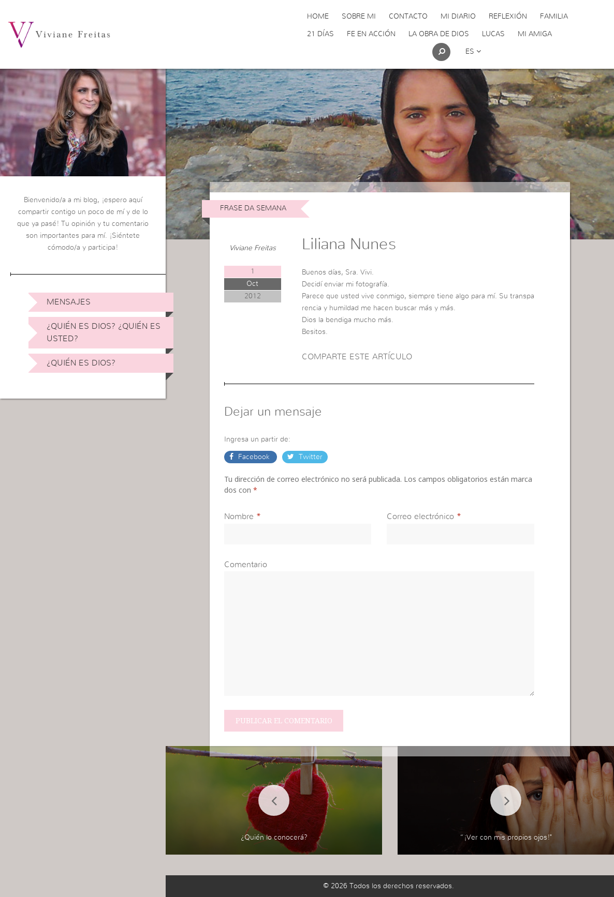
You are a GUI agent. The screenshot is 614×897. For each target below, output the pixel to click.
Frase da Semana (253, 208)
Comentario (245, 564)
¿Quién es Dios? (81, 363)
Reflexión (508, 16)
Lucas (493, 34)
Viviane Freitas (252, 248)
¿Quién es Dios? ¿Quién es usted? (103, 332)
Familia (554, 16)
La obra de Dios (438, 34)
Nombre (239, 516)
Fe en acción (371, 34)
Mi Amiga (535, 34)
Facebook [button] (254, 457)
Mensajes (69, 302)
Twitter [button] (310, 457)
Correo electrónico (420, 516)
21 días (320, 34)
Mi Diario (458, 16)
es (473, 51)
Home (318, 16)
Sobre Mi (359, 16)
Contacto (408, 16)
